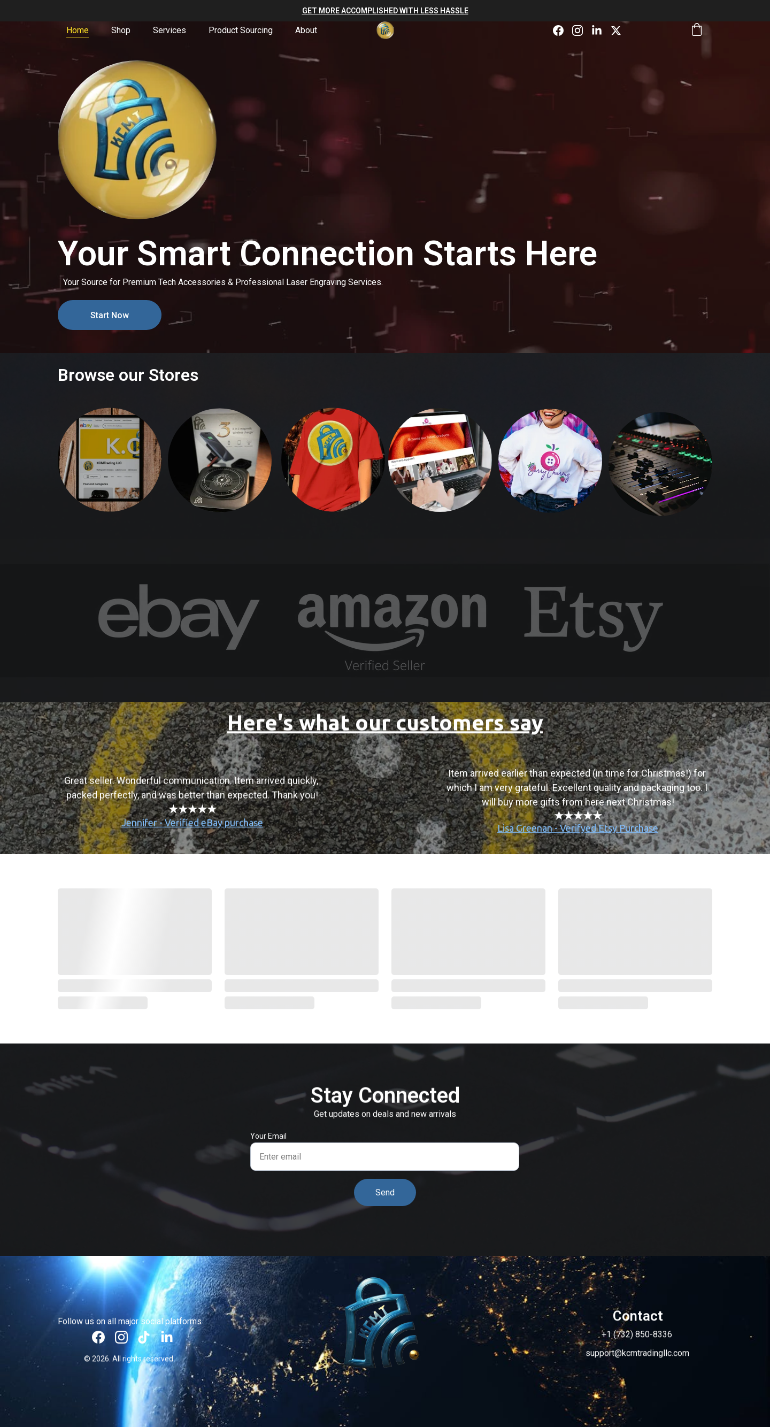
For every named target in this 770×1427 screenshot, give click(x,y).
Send (385, 1192)
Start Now (109, 315)
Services (169, 30)
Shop (120, 30)
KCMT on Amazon (220, 478)
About (306, 30)
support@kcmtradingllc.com (637, 1355)
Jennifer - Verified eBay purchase (192, 831)
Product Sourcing (241, 30)
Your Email (268, 1136)
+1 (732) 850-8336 (637, 1336)
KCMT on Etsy (333, 475)
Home (77, 30)
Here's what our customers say (385, 727)
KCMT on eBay (109, 477)
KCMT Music (660, 459)
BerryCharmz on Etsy (550, 477)
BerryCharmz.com (440, 460)
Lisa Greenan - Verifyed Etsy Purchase (577, 839)
